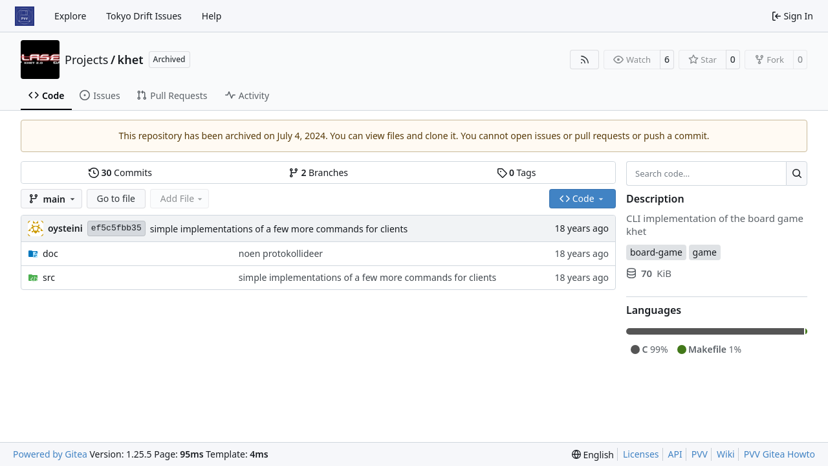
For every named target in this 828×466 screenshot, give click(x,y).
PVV (700, 454)
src (49, 277)
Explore (70, 16)
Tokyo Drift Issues (144, 16)
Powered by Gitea (50, 454)
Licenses (641, 454)
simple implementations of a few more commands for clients (279, 229)
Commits (120, 172)
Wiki (726, 454)
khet (131, 59)
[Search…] (796, 173)
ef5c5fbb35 (116, 228)
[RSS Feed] (585, 59)
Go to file (116, 198)
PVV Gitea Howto (779, 454)
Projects (86, 59)
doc (50, 253)
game (705, 252)
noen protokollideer (281, 253)
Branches (318, 172)
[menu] (593, 455)
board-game (656, 252)
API (675, 454)
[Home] (24, 16)
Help (212, 16)
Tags (516, 172)
